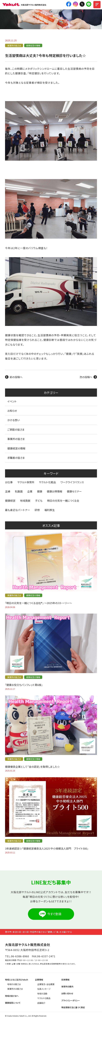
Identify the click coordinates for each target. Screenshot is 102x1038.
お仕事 (9, 482)
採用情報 (65, 979)
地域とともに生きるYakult (16, 979)
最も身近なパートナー (17, 510)
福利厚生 (49, 510)
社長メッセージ (44, 988)
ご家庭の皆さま (16, 429)
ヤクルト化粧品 (47, 482)
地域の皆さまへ (12, 995)
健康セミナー (74, 491)
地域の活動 (42, 993)
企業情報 (39, 979)
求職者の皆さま (16, 458)
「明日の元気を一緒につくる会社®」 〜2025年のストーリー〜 (38, 603)
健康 (39, 491)
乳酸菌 (19, 491)
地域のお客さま (14, 984)
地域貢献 (25, 500)
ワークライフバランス (72, 482)
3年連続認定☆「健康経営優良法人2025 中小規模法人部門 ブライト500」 (46, 848)
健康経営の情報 (33, 45)
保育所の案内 (67, 986)
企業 (29, 491)
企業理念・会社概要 (45, 984)
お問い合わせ (67, 993)
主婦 (7, 491)
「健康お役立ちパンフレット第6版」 (24, 685)
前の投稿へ (16, 377)
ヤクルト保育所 (25, 482)
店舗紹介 (41, 1002)
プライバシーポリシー (70, 1000)
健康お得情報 (54, 491)
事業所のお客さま (15, 988)
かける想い (13, 420)
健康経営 (10, 500)
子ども (38, 500)
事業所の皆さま (14, 45)
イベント (12, 401)
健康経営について (13, 1002)
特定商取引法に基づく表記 (73, 1007)
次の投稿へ (86, 377)
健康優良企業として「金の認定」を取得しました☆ (32, 766)
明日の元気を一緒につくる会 (63, 500)
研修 (37, 510)
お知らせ (12, 410)
